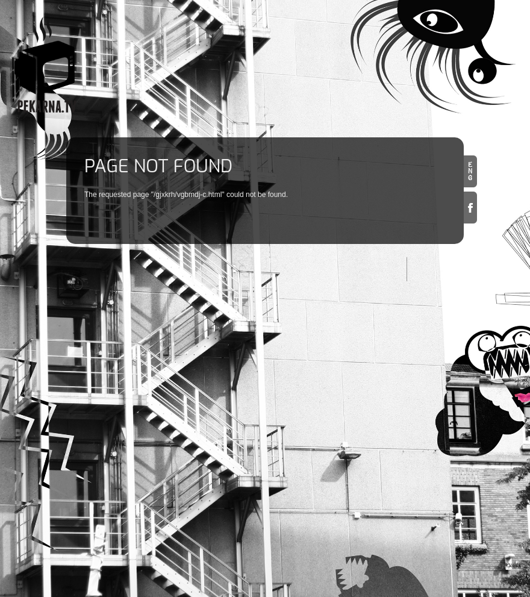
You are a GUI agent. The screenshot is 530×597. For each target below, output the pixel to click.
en (470, 171)
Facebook (470, 207)
